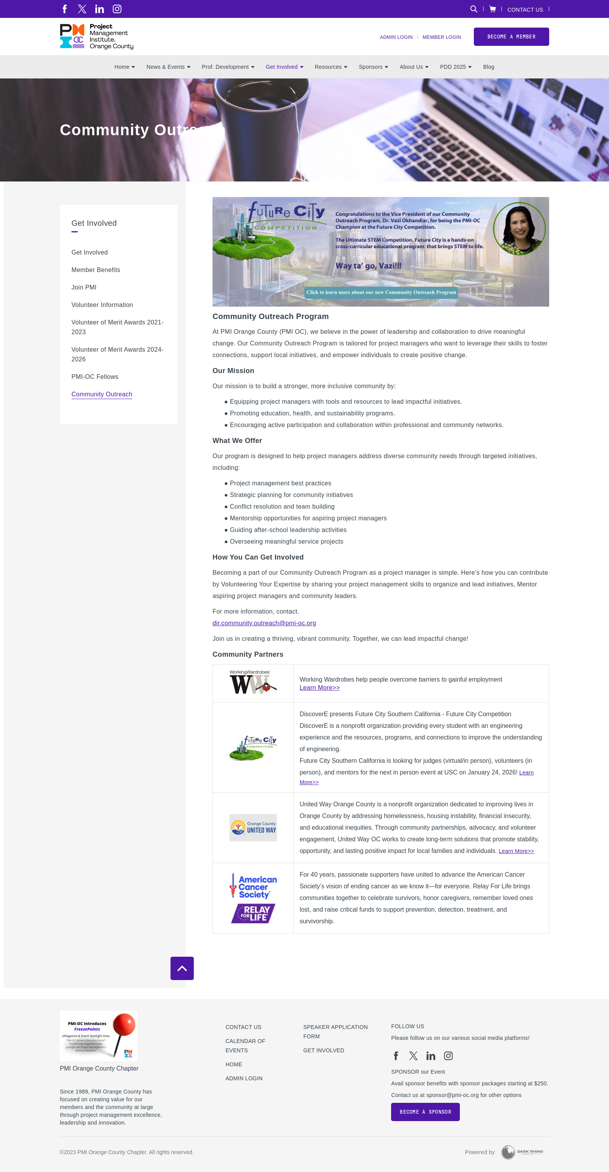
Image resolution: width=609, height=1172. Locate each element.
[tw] (82, 9)
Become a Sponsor (425, 1112)
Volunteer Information (102, 316)
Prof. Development (228, 78)
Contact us (244, 1027)
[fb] (65, 9)
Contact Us (525, 9)
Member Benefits (95, 281)
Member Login (439, 43)
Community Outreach (101, 405)
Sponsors (373, 78)
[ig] (117, 9)
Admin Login (387, 43)
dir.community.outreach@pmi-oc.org (264, 634)
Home (125, 78)
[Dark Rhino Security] (522, 1152)
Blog (488, 78)
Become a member (511, 42)
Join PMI (84, 298)
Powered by (480, 1152)
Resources (331, 78)
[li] (99, 9)
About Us (414, 78)
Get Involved (284, 78)
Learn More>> (516, 862)
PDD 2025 (456, 78)
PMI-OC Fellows (94, 388)
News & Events (168, 78)
